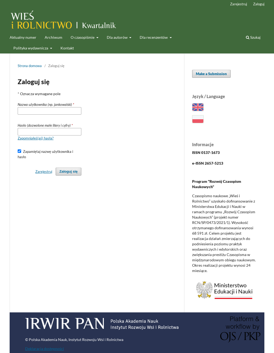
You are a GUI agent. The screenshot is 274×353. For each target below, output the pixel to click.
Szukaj (253, 37)
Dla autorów (117, 37)
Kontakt (67, 48)
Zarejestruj (238, 4)
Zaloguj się (68, 171)
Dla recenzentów (154, 37)
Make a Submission (211, 74)
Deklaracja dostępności (44, 348)
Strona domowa (30, 66)
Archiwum (53, 37)
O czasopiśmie (83, 37)
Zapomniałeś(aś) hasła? (36, 138)
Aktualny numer (23, 37)
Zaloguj (258, 4)
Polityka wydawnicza (31, 48)
